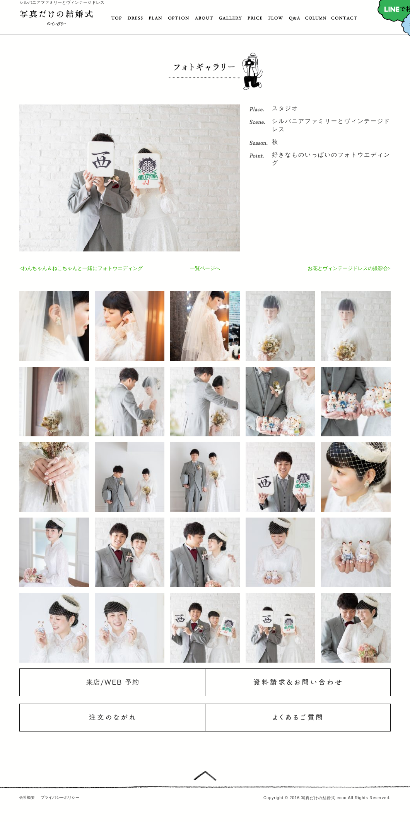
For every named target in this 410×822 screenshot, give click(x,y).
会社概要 (27, 797)
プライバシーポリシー (60, 797)
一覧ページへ (205, 268)
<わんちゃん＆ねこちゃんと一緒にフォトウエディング (81, 268)
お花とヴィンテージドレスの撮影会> (349, 268)
